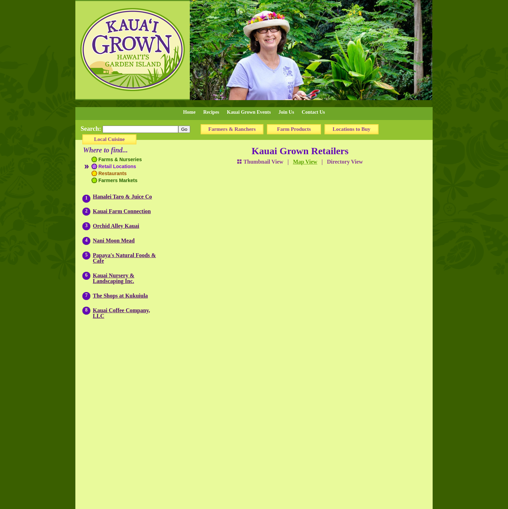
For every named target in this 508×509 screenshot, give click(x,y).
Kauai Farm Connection (122, 211)
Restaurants (112, 173)
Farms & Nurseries (120, 159)
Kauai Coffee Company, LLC (121, 313)
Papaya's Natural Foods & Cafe (124, 258)
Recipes (211, 112)
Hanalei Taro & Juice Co (122, 197)
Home (189, 112)
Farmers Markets (117, 180)
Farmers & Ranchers (232, 129)
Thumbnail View (260, 162)
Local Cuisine (109, 139)
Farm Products (294, 129)
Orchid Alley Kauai (116, 226)
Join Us (286, 112)
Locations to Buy (351, 129)
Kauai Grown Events (249, 112)
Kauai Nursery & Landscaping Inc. (113, 278)
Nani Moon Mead (114, 241)
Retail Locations (117, 166)
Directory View (345, 162)
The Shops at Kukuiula (120, 296)
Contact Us (313, 112)
